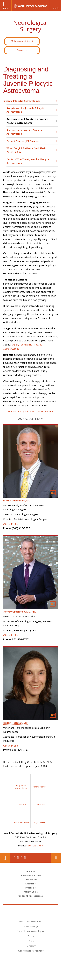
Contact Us (22, 50)
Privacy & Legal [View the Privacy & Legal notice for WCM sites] (31, 926)
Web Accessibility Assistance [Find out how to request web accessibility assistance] (31, 950)
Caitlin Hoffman (15, 722)
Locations (30, 883)
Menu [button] (5, 8)
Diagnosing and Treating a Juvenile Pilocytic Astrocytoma (27, 120)
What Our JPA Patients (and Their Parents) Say (26, 150)
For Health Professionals (30, 896)
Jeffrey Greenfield (19, 611)
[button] (55, 5)
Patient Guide (30, 891)
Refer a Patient (45, 411)
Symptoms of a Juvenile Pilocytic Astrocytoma (26, 110)
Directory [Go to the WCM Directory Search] (31, 946)
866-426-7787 (34, 845)
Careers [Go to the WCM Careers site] (31, 936)
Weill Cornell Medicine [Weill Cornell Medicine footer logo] (30, 910)
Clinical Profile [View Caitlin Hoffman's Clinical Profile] (11, 745)
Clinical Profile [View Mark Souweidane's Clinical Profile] (11, 524)
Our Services (30, 879)
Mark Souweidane (16, 500)
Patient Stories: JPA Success (23, 141)
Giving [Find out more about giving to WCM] (31, 941)
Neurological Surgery (30, 26)
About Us (30, 871)
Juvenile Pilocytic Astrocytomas (22, 100)
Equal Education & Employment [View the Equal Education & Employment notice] (31, 931)
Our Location (5, 858)
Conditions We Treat (30, 875)
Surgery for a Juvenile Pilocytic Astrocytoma (24, 131)
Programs (30, 887)
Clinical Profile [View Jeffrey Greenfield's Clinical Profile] (11, 635)
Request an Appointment (21, 411)
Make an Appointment (22, 41)
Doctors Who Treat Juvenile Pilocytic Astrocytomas (28, 161)
